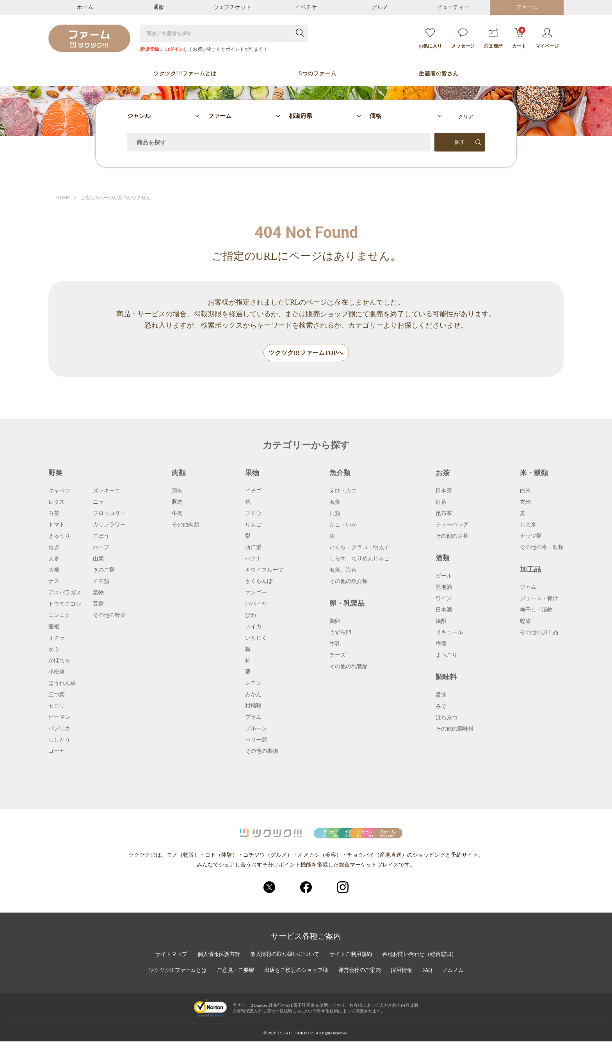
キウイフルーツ (264, 570)
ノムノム (456, 979)
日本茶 (444, 491)
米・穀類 (534, 473)
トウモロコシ (64, 604)
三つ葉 (56, 695)
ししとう (59, 740)
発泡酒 (444, 587)
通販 (158, 7)
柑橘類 (253, 706)
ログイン (174, 49)
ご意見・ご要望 (234, 979)
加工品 (530, 569)
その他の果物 (261, 751)
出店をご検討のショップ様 (296, 979)
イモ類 (101, 582)
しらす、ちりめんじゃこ (359, 559)
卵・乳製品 (347, 603)
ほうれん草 (62, 683)
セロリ (56, 706)
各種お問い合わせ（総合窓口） (422, 963)
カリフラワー (109, 525)
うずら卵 (340, 633)
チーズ (337, 655)
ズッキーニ (106, 491)
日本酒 (444, 610)
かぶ (53, 649)
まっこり (446, 655)
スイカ (253, 627)
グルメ (380, 7)
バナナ (253, 559)
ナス (53, 582)
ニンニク (59, 616)
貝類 (334, 514)
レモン (253, 683)
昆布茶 (444, 514)
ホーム (85, 7)
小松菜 (56, 672)
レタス (56, 502)
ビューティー (453, 7)
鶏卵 (334, 621)
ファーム (527, 7)
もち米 (528, 525)
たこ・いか (343, 525)
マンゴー (256, 593)
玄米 (525, 502)
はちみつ (446, 718)
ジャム (528, 587)
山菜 (98, 559)
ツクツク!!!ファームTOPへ (306, 353)
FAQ (430, 979)
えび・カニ (343, 491)
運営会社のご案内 (361, 979)
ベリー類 (256, 740)
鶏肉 (177, 491)
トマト (56, 525)
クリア (465, 116)
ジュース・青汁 (539, 599)
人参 (53, 559)
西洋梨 (253, 548)
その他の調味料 (455, 729)
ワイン (444, 599)
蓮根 (53, 627)
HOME (63, 197)
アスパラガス (64, 593)
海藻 (334, 502)
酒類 (443, 558)
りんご (253, 525)
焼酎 (441, 621)
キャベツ (59, 491)
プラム (253, 717)
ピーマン (59, 717)
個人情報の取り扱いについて (284, 963)
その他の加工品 (539, 633)
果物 (252, 473)
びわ (250, 616)
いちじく (256, 638)
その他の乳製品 (348, 667)
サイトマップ (168, 963)
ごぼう (101, 536)
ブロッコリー (109, 514)
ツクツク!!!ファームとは (184, 74)
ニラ (98, 502)
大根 (53, 570)
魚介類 (339, 473)
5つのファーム (317, 74)
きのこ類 (104, 570)
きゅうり (59, 536)
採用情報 (404, 979)
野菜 (55, 473)
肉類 (179, 473)
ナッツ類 (531, 536)
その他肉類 (185, 525)
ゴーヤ (56, 751)
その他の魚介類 (348, 582)
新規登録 (149, 49)
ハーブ (101, 548)
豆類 (98, 604)
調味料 (446, 677)
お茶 (443, 473)
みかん (253, 695)
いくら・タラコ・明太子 (359, 548)
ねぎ (53, 548)
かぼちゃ (59, 661)
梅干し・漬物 (536, 610)
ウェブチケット (232, 7)
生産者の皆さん (439, 74)
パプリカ (59, 729)
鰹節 (525, 621)
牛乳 (334, 644)
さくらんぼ (258, 582)
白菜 (53, 514)
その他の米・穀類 (542, 548)
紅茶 (441, 502)
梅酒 (441, 644)
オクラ (56, 638)
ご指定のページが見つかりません (120, 197)
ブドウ (253, 514)
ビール (444, 576)
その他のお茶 (452, 536)
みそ (441, 707)
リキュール (449, 633)
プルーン (256, 729)
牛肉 (177, 514)
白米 (525, 491)
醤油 (441, 695)
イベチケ (306, 7)
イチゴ (253, 491)
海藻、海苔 (343, 570)
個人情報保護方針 (216, 963)
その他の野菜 (109, 616)
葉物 (98, 593)
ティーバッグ (452, 525)
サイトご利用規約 (352, 963)
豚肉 (177, 502)
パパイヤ (256, 604)
